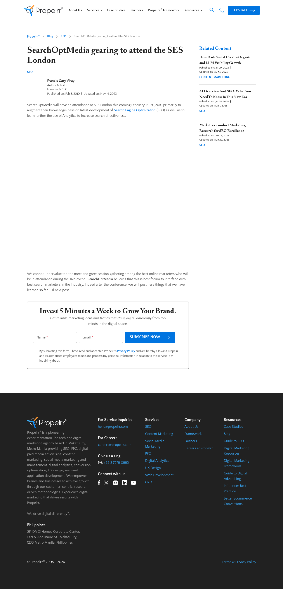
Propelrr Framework (163, 10)
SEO (63, 36)
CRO (148, 482)
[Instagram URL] (115, 484)
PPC (148, 453)
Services (93, 10)
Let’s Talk (243, 10)
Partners (137, 10)
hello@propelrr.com (113, 427)
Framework (193, 434)
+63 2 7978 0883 (116, 463)
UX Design (153, 468)
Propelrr (33, 36)
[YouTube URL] (133, 483)
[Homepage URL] (43, 10)
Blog (50, 36)
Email (87, 337)
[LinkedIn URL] (124, 483)
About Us (75, 10)
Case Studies (116, 10)
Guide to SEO (234, 441)
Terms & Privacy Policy (239, 562)
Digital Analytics (157, 461)
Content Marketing (214, 77)
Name (42, 337)
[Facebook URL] (99, 483)
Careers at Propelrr (198, 448)
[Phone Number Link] (221, 11)
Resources (191, 10)
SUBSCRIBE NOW (150, 337)
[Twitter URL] (106, 484)
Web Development (159, 475)
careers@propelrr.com (115, 445)
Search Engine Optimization (135, 110)
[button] (211, 10)
